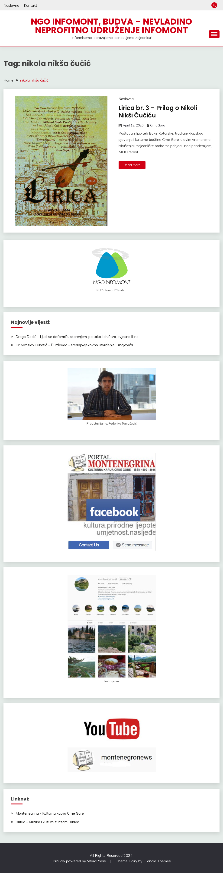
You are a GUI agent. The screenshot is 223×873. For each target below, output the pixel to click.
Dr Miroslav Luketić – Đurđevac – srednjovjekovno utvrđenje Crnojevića (74, 345)
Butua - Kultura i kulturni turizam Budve (47, 821)
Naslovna (11, 5)
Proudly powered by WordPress (80, 861)
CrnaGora (157, 125)
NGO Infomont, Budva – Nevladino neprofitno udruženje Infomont (111, 26)
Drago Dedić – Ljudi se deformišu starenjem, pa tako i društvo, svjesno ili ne (77, 336)
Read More (132, 165)
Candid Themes (158, 861)
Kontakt (30, 5)
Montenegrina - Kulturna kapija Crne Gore (50, 813)
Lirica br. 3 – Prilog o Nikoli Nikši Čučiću (158, 112)
